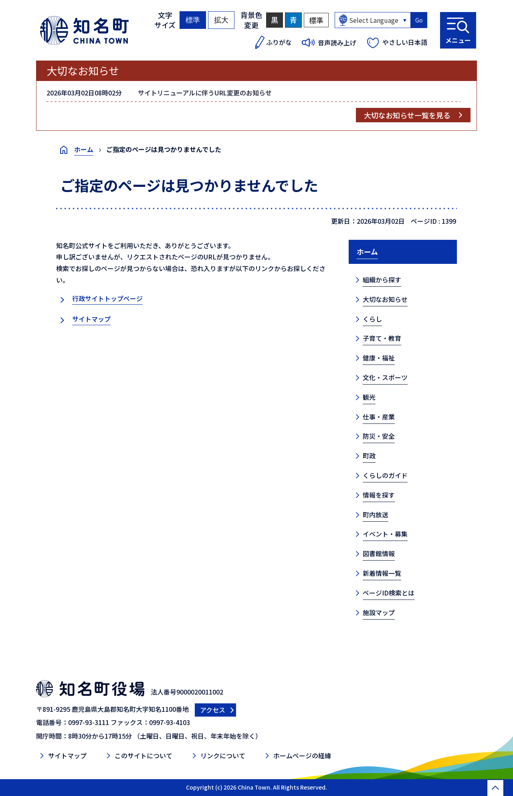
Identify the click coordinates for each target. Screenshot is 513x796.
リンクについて (222, 755)
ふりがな (279, 42)
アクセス (212, 710)
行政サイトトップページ (107, 298)
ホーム (83, 149)
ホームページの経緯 (302, 755)
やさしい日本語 (404, 42)
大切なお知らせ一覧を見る (407, 115)
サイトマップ (91, 319)
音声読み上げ (337, 42)
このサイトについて (143, 755)
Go (419, 20)
